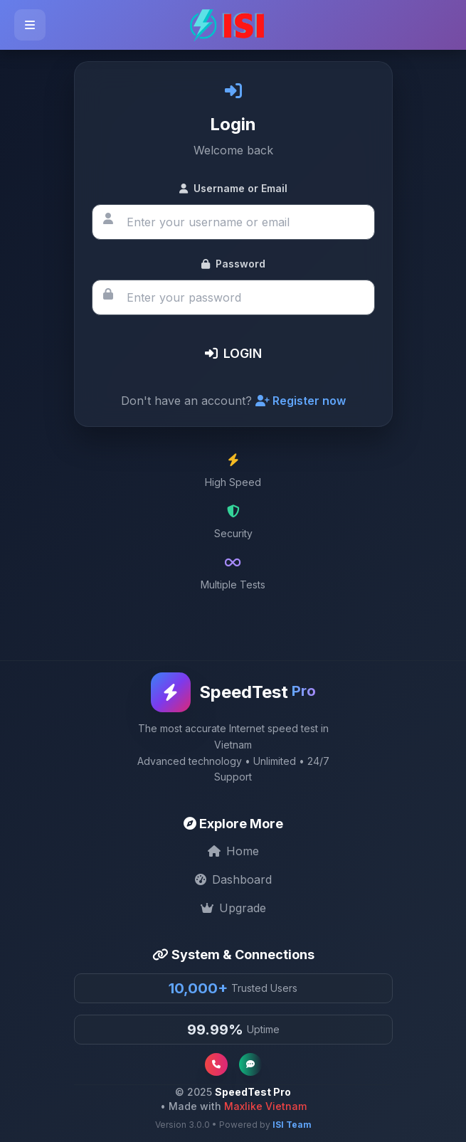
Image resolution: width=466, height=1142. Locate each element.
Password (233, 264)
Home (233, 851)
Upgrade (233, 908)
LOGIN (233, 353)
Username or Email (233, 188)
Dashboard (233, 879)
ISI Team (292, 1124)
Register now (300, 400)
